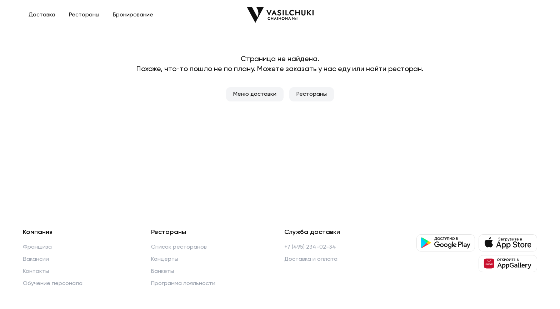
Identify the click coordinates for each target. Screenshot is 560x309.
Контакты (36, 271)
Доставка (42, 15)
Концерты (164, 259)
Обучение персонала (52, 283)
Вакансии (36, 259)
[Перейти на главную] (280, 15)
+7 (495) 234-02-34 (310, 247)
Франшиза (37, 247)
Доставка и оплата (311, 259)
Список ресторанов (179, 247)
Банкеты (162, 271)
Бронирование (133, 15)
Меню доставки (254, 94)
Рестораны (84, 15)
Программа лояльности (183, 283)
